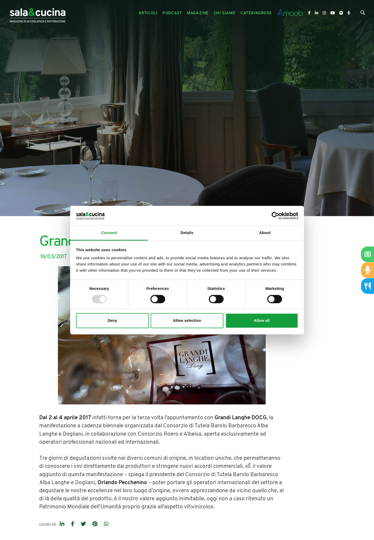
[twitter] (84, 524)
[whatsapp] (106, 524)
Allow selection (187, 320)
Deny (112, 320)
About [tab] (265, 233)
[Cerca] (362, 14)
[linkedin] (63, 524)
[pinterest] (95, 524)
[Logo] (37, 13)
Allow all (262, 320)
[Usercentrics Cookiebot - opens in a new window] (275, 215)
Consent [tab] (109, 233)
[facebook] (73, 524)
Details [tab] (187, 233)
